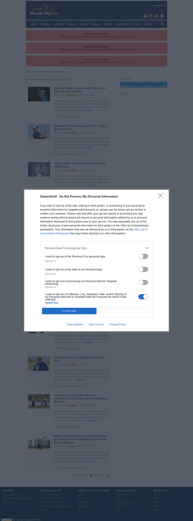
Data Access (96, 324)
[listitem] (96, 248)
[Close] (161, 196)
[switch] (143, 256)
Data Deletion (75, 324)
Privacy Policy (118, 324)
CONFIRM (69, 311)
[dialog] (96, 260)
